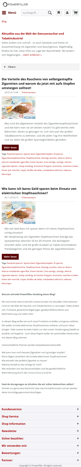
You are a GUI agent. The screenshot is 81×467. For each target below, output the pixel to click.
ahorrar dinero (65, 158)
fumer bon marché (10, 170)
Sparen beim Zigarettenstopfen (38, 153)
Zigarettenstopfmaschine (13, 158)
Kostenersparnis (15, 153)
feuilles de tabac (34, 170)
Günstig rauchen (49, 158)
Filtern (9, 66)
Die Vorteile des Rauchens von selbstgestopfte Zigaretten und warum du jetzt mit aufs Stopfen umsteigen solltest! (38, 83)
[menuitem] (9, 12)
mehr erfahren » (32, 54)
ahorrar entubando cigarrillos (15, 162)
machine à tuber (70, 166)
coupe (23, 170)
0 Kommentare (29, 92)
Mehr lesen (10, 147)
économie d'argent (43, 166)
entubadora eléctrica (53, 170)
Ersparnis (58, 153)
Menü (9, 12)
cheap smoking (26, 166)
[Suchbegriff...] (37, 12)
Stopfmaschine (33, 158)
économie (57, 166)
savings (60, 162)
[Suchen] (49, 12)
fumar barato (36, 162)
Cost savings (50, 162)
